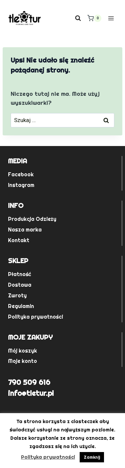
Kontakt (18, 240)
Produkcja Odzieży (32, 219)
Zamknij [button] (92, 457)
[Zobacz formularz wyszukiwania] (78, 18)
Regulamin (21, 306)
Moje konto (22, 361)
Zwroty (17, 295)
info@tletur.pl (31, 393)
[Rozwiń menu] (111, 18)
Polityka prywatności (35, 316)
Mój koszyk (22, 350)
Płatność (19, 274)
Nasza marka (25, 229)
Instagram (21, 185)
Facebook (21, 174)
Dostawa (19, 284)
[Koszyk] (94, 18)
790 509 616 (29, 382)
